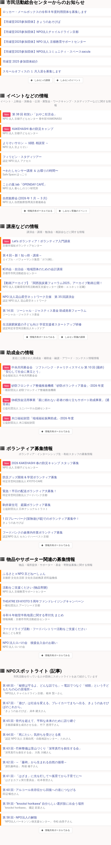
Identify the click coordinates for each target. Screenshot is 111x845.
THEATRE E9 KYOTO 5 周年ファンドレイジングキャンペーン (43, 601)
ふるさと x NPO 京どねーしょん (24, 574)
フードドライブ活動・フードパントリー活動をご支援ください (45, 629)
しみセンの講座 (40, 80)
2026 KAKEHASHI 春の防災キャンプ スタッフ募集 (41, 463)
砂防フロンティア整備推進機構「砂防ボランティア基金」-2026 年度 (53, 386)
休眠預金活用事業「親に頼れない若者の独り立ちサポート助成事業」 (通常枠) (56, 402)
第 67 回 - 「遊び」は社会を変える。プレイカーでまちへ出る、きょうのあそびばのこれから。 (56, 705)
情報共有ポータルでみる (38, 211)
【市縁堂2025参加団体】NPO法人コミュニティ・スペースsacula (46, 51)
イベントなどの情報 (24, 96)
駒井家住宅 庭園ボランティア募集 (27, 505)
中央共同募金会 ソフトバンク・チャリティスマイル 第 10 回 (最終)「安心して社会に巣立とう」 (53, 369)
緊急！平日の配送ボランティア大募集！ (30, 491)
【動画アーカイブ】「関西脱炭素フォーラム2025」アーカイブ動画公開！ (53, 283)
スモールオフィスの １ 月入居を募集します (32, 71)
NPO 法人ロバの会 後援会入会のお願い (30, 643)
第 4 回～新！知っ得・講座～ (22, 255)
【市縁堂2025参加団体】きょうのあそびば (31, 22)
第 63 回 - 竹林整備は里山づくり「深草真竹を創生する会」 (42, 748)
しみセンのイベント (69, 80)
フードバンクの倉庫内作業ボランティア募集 (33, 532)
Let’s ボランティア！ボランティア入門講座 (36, 241)
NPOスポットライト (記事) (31, 671)
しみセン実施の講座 (73, 337)
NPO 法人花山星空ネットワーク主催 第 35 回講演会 (38, 297)
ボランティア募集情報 (26, 448)
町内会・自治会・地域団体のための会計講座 (33, 269)
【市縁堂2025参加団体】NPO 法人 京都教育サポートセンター (44, 41)
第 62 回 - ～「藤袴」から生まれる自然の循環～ (35, 762)
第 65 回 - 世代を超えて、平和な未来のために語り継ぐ (39, 721)
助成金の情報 (17, 352)
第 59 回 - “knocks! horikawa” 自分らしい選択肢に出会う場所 (43, 803)
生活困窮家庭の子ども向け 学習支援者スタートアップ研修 (42, 324)
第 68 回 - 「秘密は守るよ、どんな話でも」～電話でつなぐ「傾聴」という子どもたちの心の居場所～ (56, 687)
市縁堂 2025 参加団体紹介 (20, 61)
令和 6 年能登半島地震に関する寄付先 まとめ (33, 615)
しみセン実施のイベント (73, 211)
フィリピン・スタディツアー (22, 157)
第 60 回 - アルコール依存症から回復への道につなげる (39, 790)
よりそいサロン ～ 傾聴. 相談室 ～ (25, 143)
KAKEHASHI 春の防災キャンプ (28, 129)
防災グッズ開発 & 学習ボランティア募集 (30, 477)
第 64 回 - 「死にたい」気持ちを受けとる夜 (32, 734)
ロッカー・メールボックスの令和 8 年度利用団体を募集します (45, 12)
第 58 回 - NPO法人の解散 (20, 817)
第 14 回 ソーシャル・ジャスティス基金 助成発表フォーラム (44, 310)
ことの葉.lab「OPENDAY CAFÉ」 (25, 184)
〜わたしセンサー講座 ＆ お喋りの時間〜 (30, 170)
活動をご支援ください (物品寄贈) (25, 587)
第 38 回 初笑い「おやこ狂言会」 (30, 114)
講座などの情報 (19, 226)
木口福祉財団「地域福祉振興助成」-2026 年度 (38, 418)
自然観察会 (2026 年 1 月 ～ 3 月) (25, 198)
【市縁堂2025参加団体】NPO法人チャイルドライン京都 (41, 32)
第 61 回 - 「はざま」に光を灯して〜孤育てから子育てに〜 (42, 776)
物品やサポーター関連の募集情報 (37, 559)
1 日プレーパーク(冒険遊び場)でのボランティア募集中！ (41, 518)
